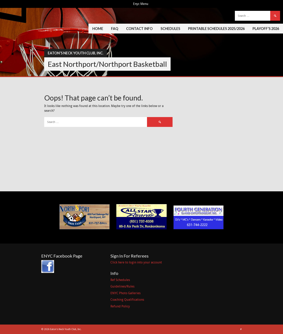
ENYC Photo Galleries (125, 293)
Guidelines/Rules (122, 286)
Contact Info (139, 28)
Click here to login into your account (136, 262)
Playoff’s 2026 (266, 28)
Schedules (170, 28)
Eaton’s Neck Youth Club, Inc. (75, 53)
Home (97, 28)
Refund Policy (120, 306)
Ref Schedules (120, 280)
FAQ (114, 28)
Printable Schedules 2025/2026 (216, 28)
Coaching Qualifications (127, 299)
